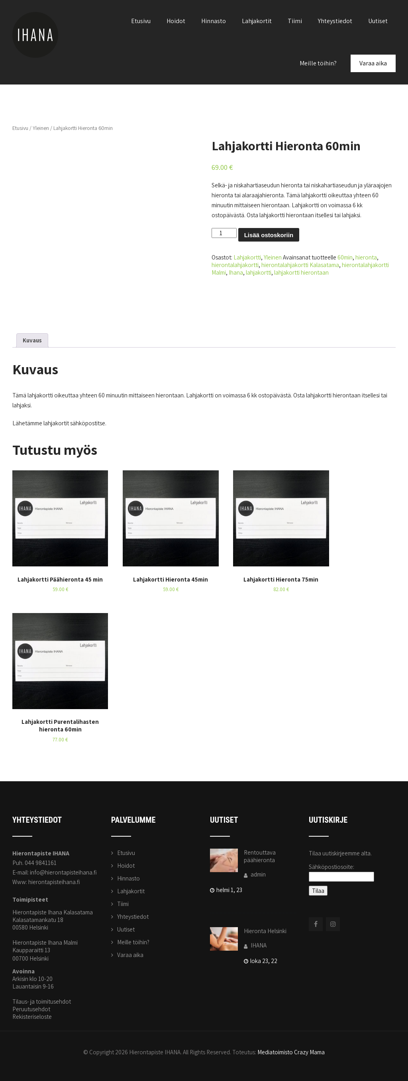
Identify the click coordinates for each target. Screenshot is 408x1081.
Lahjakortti (247, 257)
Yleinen (41, 128)
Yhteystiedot (335, 21)
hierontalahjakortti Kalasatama (300, 265)
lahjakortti (258, 272)
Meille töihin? (318, 63)
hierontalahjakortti (235, 265)
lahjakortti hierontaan (301, 272)
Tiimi (295, 21)
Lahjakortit (257, 21)
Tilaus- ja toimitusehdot (41, 1001)
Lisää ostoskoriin (268, 235)
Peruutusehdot (31, 1009)
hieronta (366, 257)
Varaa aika (373, 63)
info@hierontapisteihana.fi (63, 872)
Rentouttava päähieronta (260, 856)
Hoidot (176, 21)
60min (345, 257)
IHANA (255, 945)
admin (255, 874)
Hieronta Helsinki (265, 931)
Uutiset (378, 21)
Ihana (236, 272)
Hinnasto (213, 21)
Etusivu (141, 21)
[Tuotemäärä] (224, 233)
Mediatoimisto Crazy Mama (291, 1052)
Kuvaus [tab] (32, 340)
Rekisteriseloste (32, 1016)
